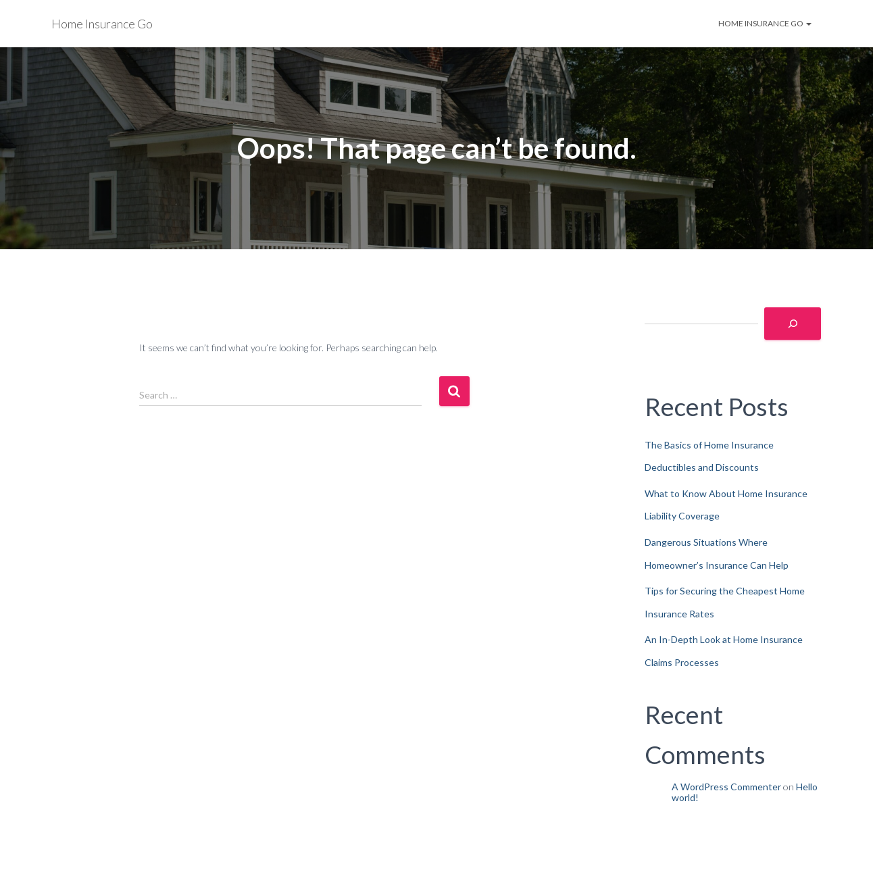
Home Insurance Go (765, 23)
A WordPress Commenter (726, 786)
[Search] (792, 323)
